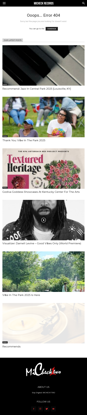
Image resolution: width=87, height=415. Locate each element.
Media (5, 136)
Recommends (11, 346)
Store (4, 239)
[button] (83, 3)
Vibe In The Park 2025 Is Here (21, 294)
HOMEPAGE (51, 29)
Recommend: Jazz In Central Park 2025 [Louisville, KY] (36, 88)
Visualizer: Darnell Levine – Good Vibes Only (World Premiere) (41, 243)
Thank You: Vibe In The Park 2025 (23, 140)
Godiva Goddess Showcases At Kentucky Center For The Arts (41, 191)
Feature (5, 291)
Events (5, 84)
